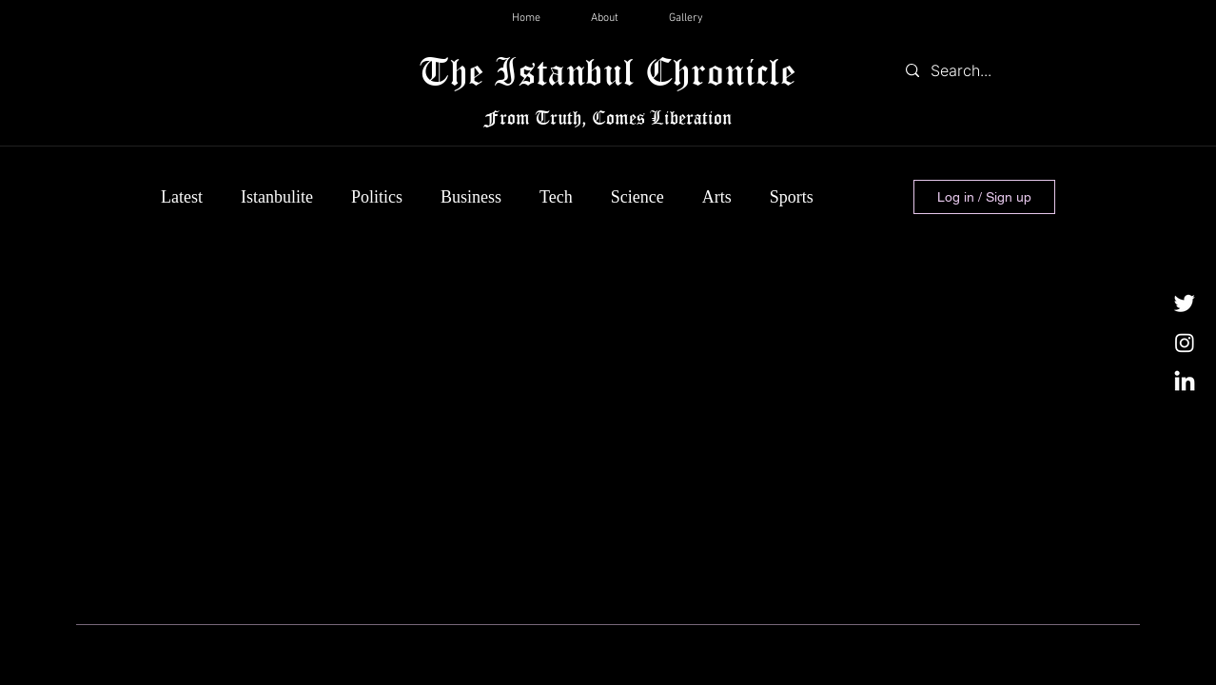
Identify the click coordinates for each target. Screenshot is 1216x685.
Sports (792, 196)
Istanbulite (277, 196)
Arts (717, 196)
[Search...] (976, 70)
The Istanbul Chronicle (607, 71)
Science (637, 196)
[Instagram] (1184, 342)
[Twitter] (1184, 302)
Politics (376, 196)
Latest (182, 196)
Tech (556, 196)
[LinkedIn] (1184, 382)
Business (471, 196)
